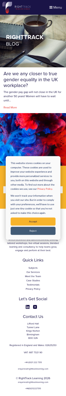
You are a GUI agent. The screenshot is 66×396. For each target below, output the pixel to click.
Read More (10, 107)
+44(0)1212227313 (33, 388)
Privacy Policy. (45, 188)
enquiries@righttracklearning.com (33, 369)
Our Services (33, 272)
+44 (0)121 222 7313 (33, 362)
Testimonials (33, 284)
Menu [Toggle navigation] (55, 7)
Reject (33, 230)
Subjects (33, 268)
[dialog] (33, 198)
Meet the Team (33, 276)
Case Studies (33, 280)
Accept (33, 221)
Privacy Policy (33, 289)
